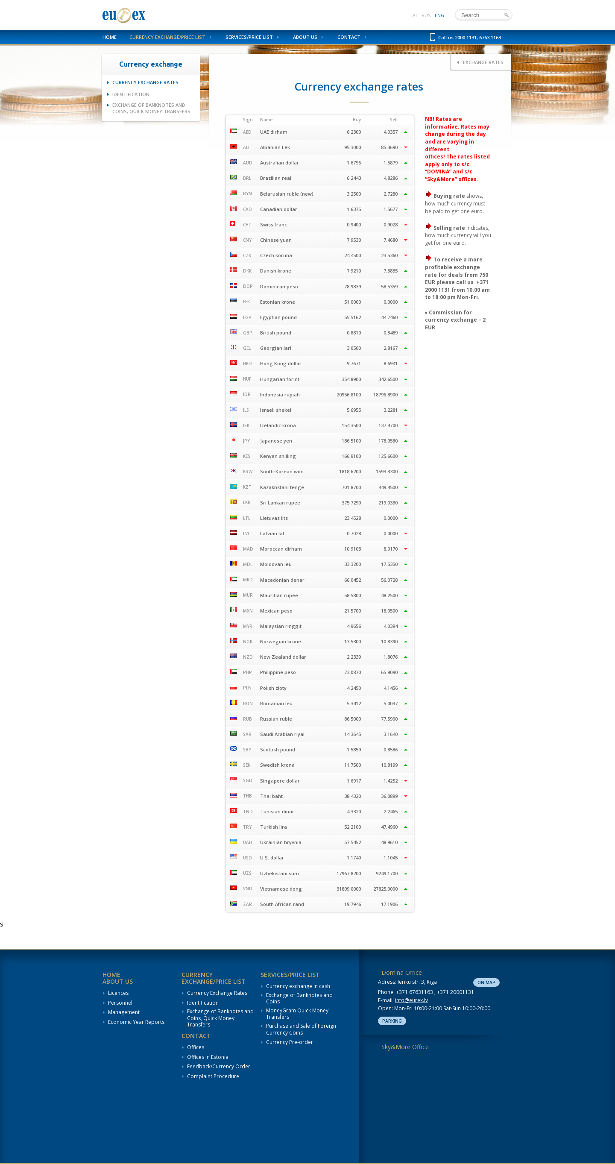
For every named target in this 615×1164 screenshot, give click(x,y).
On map (486, 982)
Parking (392, 1021)
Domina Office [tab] (401, 972)
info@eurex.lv (411, 1000)
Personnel (120, 1003)
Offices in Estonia (207, 1057)
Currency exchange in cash (298, 986)
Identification (130, 94)
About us (305, 37)
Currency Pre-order (289, 1042)
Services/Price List (249, 37)
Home (109, 37)
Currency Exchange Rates (145, 82)
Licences (118, 993)
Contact (348, 37)
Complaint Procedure (213, 1076)
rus (426, 15)
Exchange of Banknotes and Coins (299, 998)
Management (124, 1012)
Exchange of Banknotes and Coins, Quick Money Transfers (151, 108)
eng (439, 15)
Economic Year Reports (136, 1022)
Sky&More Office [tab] (405, 1047)
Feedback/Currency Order (218, 1066)
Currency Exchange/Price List (167, 37)
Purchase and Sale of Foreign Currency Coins (301, 1029)
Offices (195, 1047)
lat (413, 15)
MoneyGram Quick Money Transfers (297, 1013)
